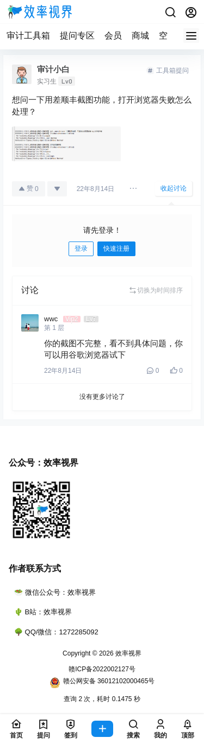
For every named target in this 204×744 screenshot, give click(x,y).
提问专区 (77, 35)
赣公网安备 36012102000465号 (102, 682)
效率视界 (127, 653)
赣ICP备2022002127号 (102, 669)
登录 (81, 248)
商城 (140, 35)
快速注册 (116, 248)
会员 (113, 35)
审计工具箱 (28, 35)
